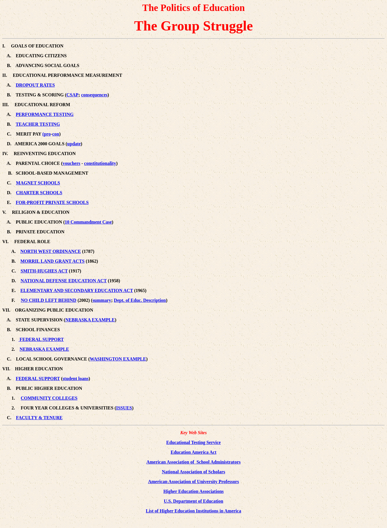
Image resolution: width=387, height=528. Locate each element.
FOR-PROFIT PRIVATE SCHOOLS (52, 202)
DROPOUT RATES (35, 85)
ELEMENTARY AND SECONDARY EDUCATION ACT (76, 290)
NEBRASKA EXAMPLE (90, 319)
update (74, 143)
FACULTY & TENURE (39, 417)
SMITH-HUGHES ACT (44, 270)
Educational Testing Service (193, 442)
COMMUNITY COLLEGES (49, 398)
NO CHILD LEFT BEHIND (48, 300)
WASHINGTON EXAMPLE (118, 359)
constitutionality (100, 163)
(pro (46, 133)
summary (101, 300)
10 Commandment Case (88, 222)
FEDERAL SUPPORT (41, 339)
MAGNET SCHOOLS (38, 182)
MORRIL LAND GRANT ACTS (52, 261)
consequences (94, 94)
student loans (75, 378)
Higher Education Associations (193, 491)
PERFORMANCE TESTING (45, 114)
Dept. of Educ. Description (140, 300)
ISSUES (124, 407)
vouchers (71, 163)
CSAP (72, 94)
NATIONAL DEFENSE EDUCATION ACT (64, 280)
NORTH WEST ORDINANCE (50, 251)
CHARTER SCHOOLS (39, 192)
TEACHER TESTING (38, 124)
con (55, 133)
